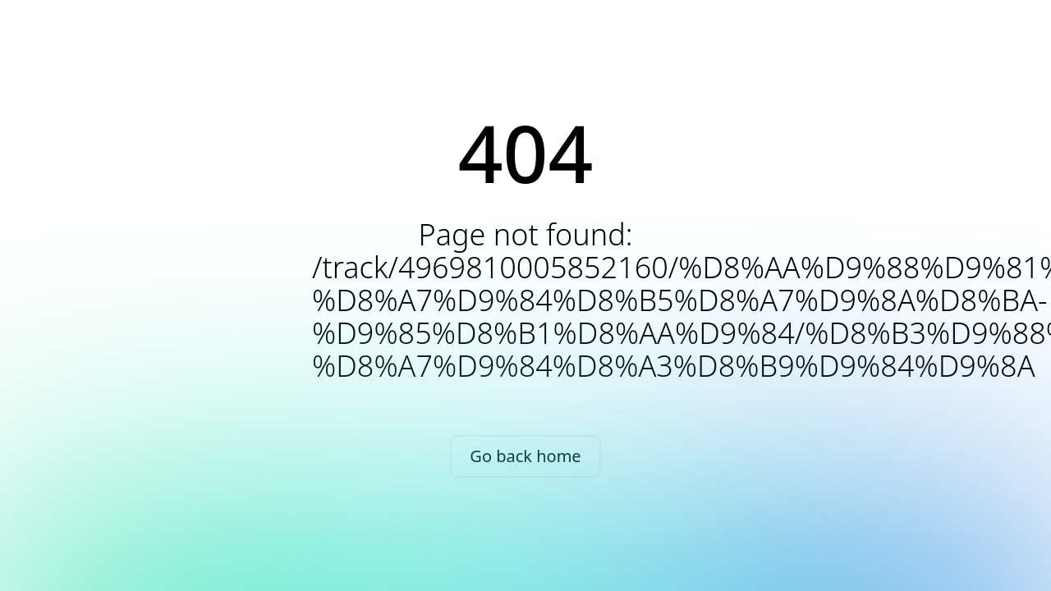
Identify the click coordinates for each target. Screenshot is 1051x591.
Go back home (525, 456)
